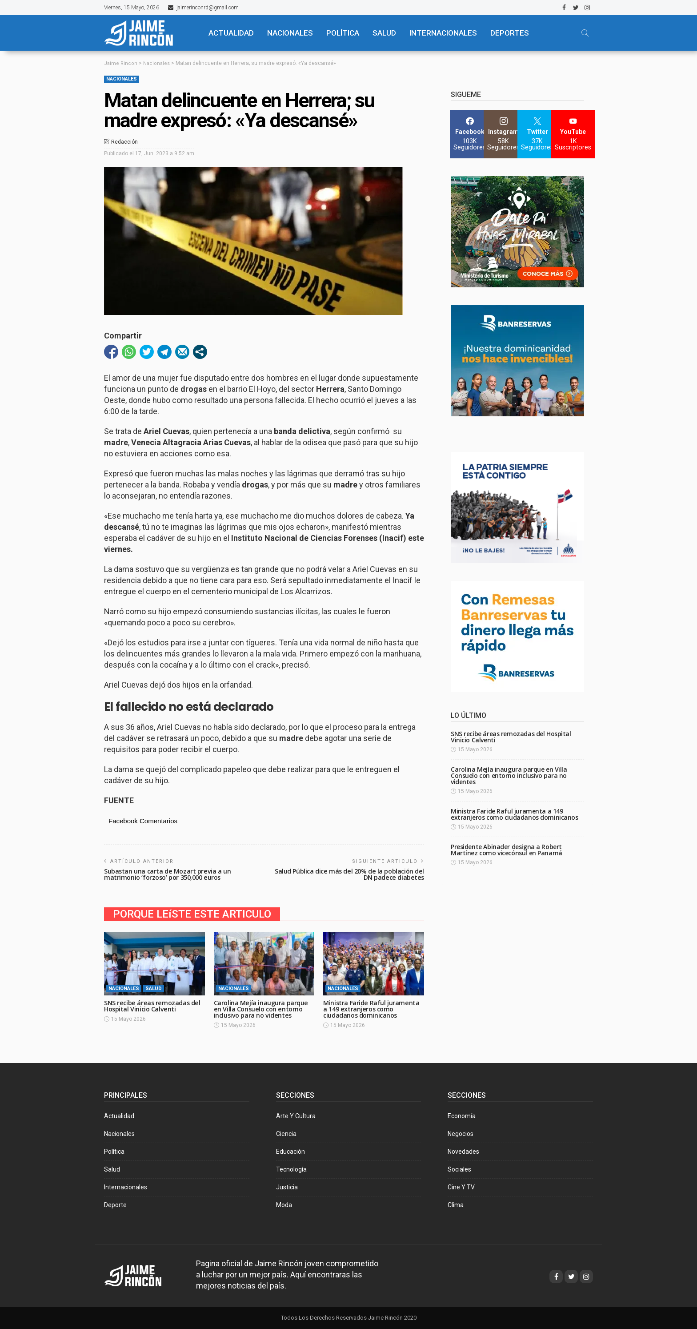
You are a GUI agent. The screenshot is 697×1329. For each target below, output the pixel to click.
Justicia (287, 1187)
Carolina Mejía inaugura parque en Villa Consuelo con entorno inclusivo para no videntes (262, 1009)
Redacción (124, 142)
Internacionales (443, 32)
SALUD (384, 32)
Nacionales (121, 79)
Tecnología (291, 1169)
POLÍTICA (342, 32)
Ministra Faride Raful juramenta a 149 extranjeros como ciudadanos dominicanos (372, 1009)
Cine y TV (461, 1187)
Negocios (460, 1133)
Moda (284, 1204)
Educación (290, 1151)
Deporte (115, 1204)
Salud (153, 988)
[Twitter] (537, 134)
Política (114, 1151)
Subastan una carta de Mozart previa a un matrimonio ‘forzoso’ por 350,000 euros (169, 874)
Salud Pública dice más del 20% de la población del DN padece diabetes (350, 874)
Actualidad (119, 1116)
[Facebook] (469, 134)
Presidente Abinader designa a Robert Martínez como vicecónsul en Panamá (506, 849)
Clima (456, 1204)
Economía (462, 1116)
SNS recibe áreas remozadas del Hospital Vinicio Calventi (154, 1006)
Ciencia (286, 1133)
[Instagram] (503, 134)
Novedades (463, 1151)
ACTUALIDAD (231, 32)
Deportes (509, 32)
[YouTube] (573, 134)
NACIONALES (290, 32)
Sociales (459, 1169)
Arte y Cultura (296, 1116)
